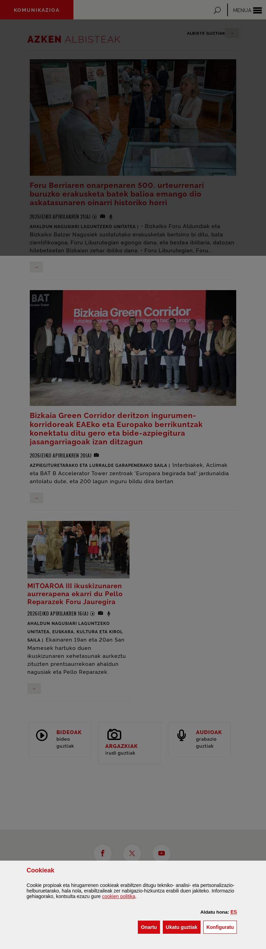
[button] (234, 912)
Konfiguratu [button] (221, 926)
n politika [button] (118, 896)
